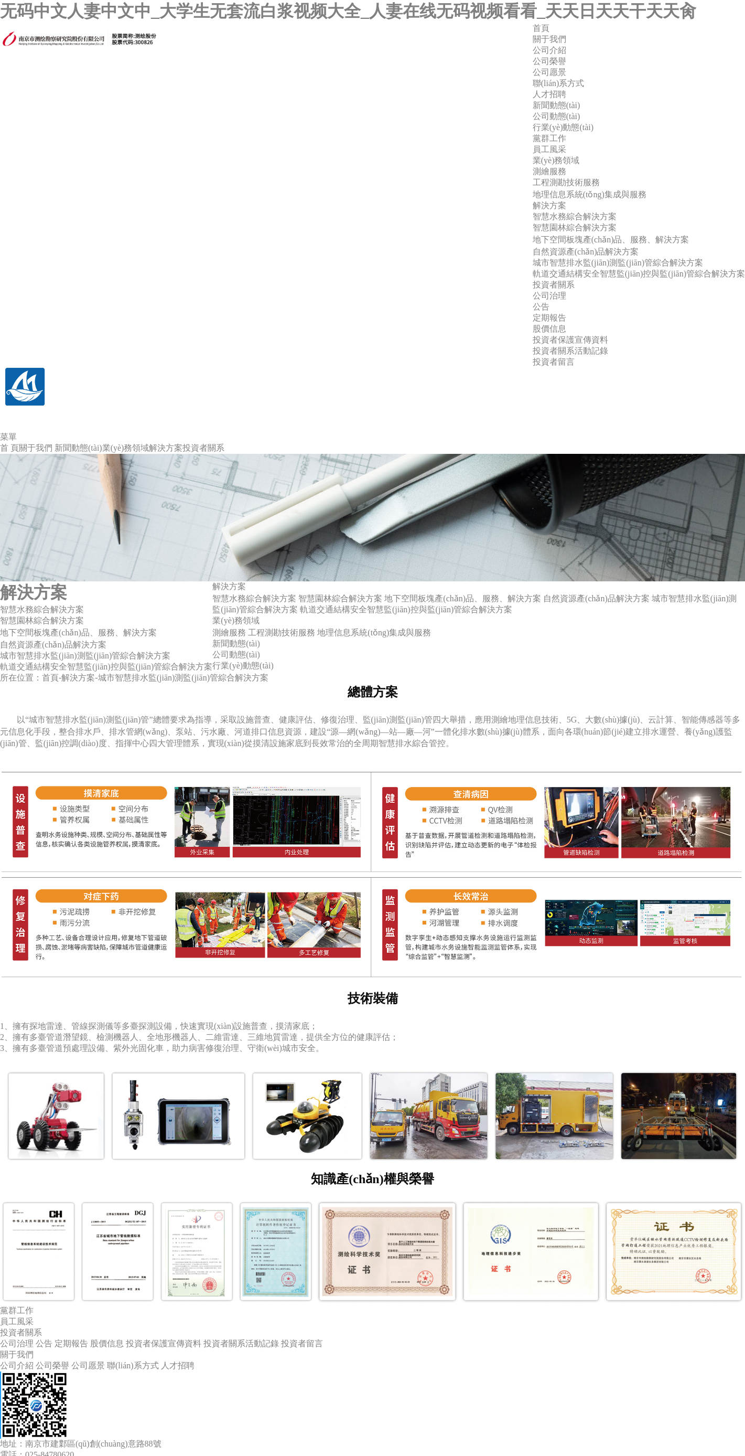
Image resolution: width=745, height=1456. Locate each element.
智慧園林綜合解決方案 (575, 227)
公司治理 (549, 295)
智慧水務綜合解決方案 (575, 216)
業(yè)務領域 (556, 160)
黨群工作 (549, 138)
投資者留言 (554, 361)
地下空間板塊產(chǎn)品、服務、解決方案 (462, 598)
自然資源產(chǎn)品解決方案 (586, 251)
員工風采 (549, 149)
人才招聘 (549, 94)
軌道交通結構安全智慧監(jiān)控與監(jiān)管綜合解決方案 (639, 273)
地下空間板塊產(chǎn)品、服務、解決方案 (611, 239)
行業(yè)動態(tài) (563, 127)
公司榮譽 (549, 61)
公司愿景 (549, 72)
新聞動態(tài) (556, 105)
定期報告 (549, 317)
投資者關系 (554, 284)
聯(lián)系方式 (559, 83)
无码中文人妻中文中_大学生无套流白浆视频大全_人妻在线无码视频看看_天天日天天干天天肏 (348, 11)
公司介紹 (549, 50)
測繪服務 (549, 171)
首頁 (541, 28)
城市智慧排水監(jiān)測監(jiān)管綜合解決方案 (618, 262)
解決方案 (549, 205)
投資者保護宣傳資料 (570, 339)
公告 (541, 306)
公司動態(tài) (556, 116)
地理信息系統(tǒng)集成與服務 (589, 194)
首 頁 (9, 447)
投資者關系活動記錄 (570, 350)
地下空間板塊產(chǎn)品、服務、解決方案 (78, 632)
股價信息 (549, 328)
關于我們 (549, 39)
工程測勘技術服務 (566, 182)
